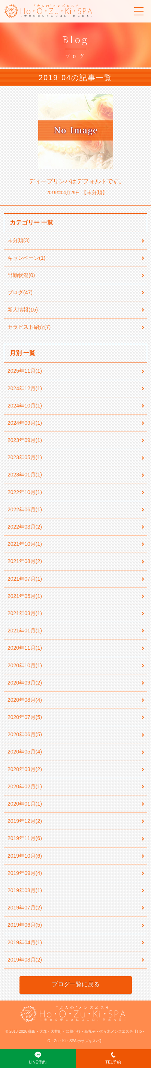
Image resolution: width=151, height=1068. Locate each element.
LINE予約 (37, 1057)
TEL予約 (113, 1057)
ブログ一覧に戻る (76, 984)
